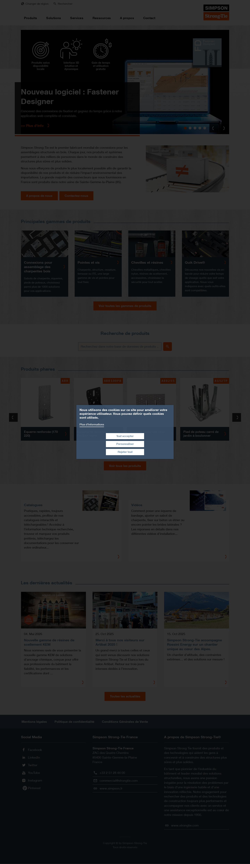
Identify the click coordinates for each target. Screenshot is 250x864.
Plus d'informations (92, 424)
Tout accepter (125, 436)
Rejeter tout (125, 452)
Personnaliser (125, 444)
